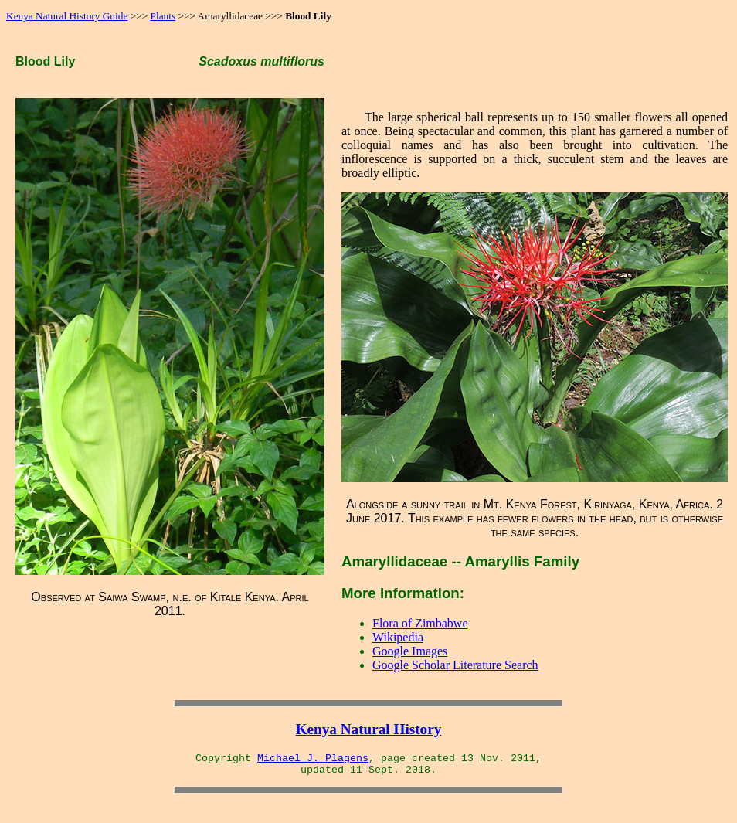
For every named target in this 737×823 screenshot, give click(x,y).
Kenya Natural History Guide (66, 16)
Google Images (409, 651)
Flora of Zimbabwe (420, 623)
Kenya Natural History (369, 729)
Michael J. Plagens (312, 758)
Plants (163, 16)
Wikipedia (397, 637)
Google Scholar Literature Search (455, 665)
